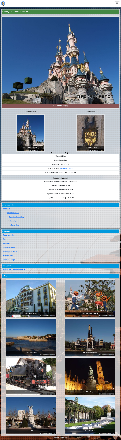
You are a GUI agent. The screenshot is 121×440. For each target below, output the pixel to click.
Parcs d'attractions (13, 213)
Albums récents (8, 256)
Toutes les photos (8, 235)
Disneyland (13, 221)
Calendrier (6, 243)
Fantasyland (15, 225)
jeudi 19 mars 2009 (66, 168)
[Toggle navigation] (117, 3)
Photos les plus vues (9, 247)
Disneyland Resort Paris (16, 217)
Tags (4, 239)
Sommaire (6, 209)
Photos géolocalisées (10, 251)
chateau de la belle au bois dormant (14, 270)
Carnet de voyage (9, 260)
